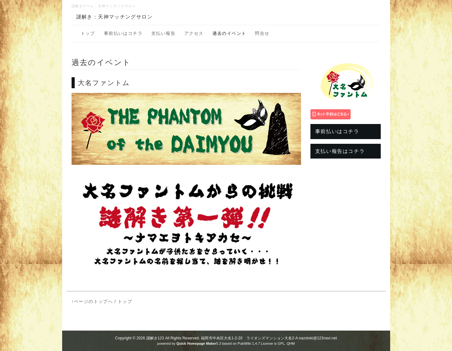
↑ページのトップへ (92, 301)
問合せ (262, 33)
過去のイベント (229, 33)
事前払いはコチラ (123, 33)
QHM (291, 343)
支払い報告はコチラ (340, 151)
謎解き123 (155, 338)
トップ (88, 33)
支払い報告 (163, 33)
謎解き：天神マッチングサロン (114, 16)
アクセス (194, 33)
